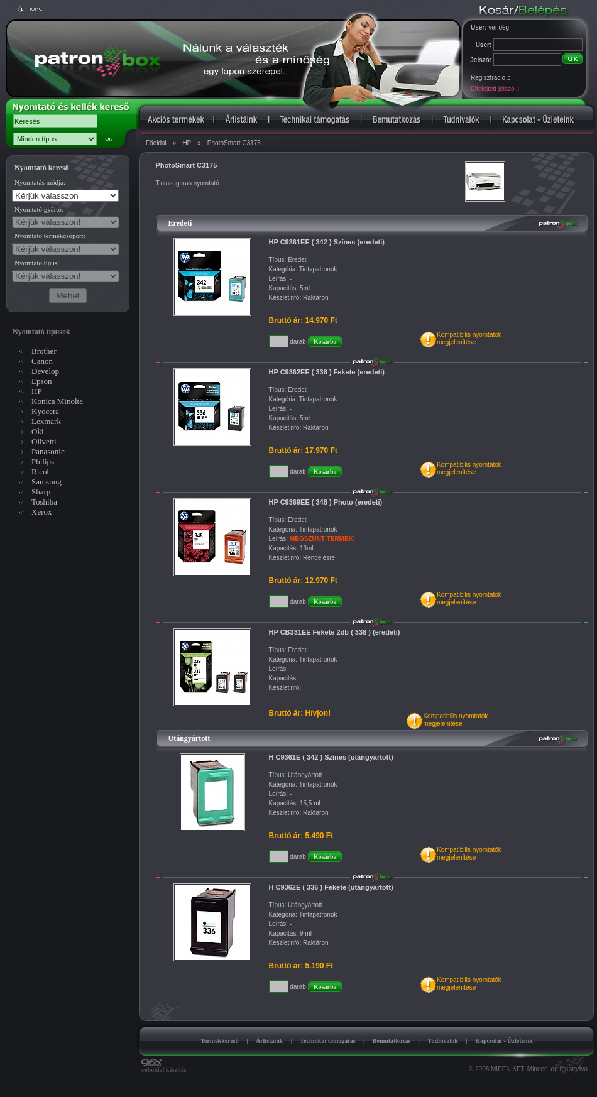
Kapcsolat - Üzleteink (504, 1040)
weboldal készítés (163, 1067)
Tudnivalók (442, 1040)
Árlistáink (269, 1040)
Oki (37, 431)
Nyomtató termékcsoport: (49, 235)
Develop (45, 371)
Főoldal (156, 142)
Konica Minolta (57, 401)
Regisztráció (490, 77)
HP (186, 142)
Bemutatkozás (392, 1040)
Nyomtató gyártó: (38, 209)
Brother (44, 351)
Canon (42, 361)
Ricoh (41, 471)
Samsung (46, 481)
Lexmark (46, 421)
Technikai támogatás (327, 1040)
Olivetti (44, 441)
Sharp (40, 491)
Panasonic (48, 451)
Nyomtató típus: (36, 262)
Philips (42, 461)
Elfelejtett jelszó (494, 88)
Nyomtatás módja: (39, 182)
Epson (41, 381)
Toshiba (44, 501)
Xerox (41, 511)
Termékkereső (219, 1040)
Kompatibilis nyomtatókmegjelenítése (469, 338)
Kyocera (45, 411)
